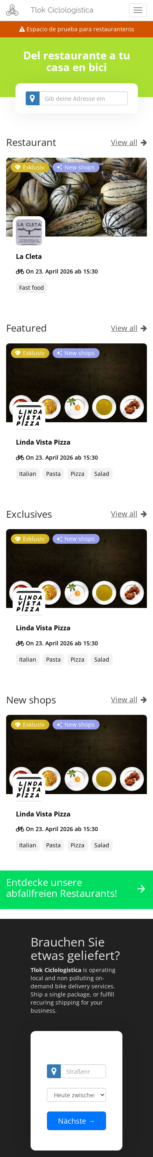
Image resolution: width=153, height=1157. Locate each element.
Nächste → (76, 1121)
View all (129, 142)
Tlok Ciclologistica (62, 10)
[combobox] (77, 98)
